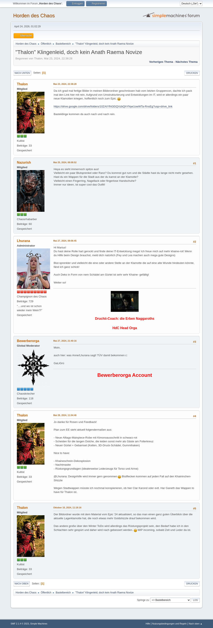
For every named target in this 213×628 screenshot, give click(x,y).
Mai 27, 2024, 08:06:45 (64, 240)
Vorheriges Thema (161, 61)
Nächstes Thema (187, 61)
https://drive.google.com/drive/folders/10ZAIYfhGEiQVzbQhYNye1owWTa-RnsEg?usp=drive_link (113, 106)
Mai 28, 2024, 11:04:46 (64, 415)
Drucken (192, 73)
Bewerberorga (28, 341)
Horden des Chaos (34, 15)
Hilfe (148, 623)
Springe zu (143, 599)
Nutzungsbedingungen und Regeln (169, 623)
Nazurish (24, 162)
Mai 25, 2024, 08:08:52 (64, 162)
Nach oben (21, 583)
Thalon (22, 84)
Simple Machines (38, 623)
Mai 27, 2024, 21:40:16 (64, 341)
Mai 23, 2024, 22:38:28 (64, 84)
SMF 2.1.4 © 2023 (20, 623)
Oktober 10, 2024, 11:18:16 (67, 507)
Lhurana (23, 241)
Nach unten (22, 73)
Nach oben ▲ (195, 623)
